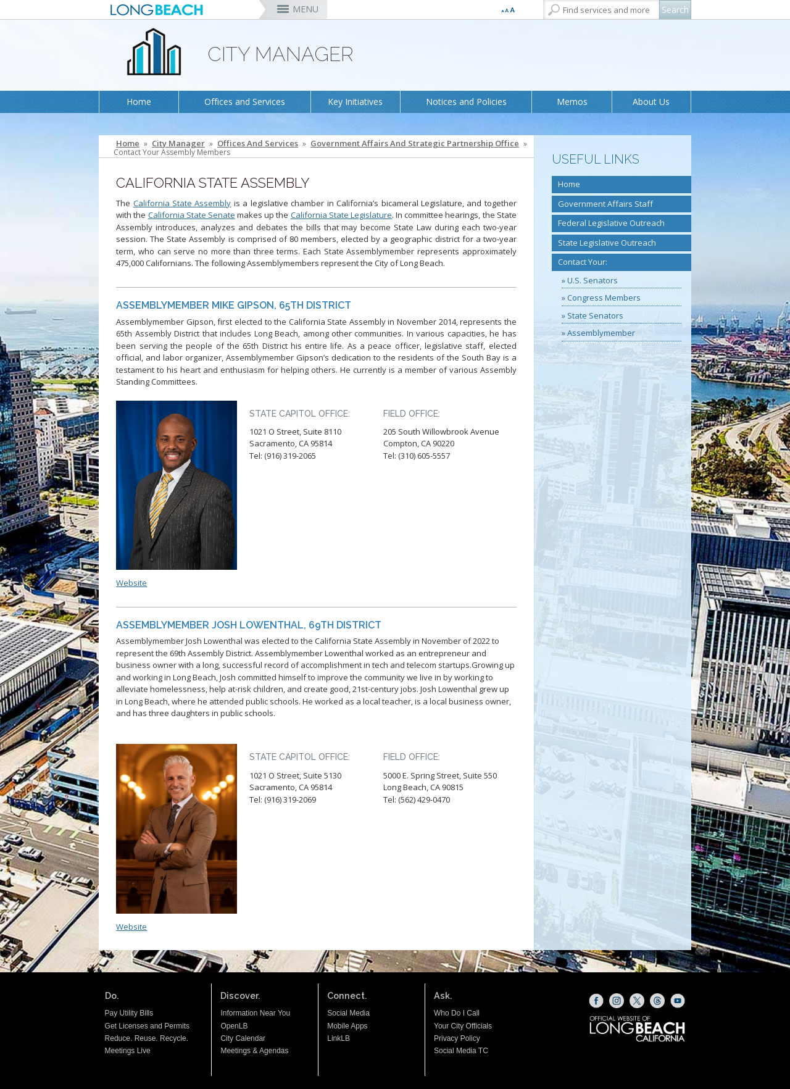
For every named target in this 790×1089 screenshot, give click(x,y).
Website (131, 582)
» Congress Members (601, 297)
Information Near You (255, 1013)
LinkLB (338, 1038)
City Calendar (242, 1038)
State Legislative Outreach (607, 242)
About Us (651, 101)
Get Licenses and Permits (147, 1026)
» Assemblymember (598, 332)
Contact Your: (582, 261)
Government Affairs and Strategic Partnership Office (414, 144)
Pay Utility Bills (129, 1013)
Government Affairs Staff (605, 203)
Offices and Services (244, 101)
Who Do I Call (457, 1013)
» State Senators (592, 315)
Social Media (348, 1013)
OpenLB (233, 1026)
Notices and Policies (466, 101)
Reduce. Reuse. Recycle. (146, 1038)
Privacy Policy (457, 1038)
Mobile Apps (347, 1026)
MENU (305, 9)
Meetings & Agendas (254, 1050)
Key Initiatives (355, 101)
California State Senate (191, 214)
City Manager (178, 144)
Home (139, 101)
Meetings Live (128, 1050)
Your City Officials (463, 1026)
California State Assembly (182, 203)
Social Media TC (461, 1050)
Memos (572, 101)
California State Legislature (341, 214)
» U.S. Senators (590, 280)
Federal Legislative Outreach (611, 222)
